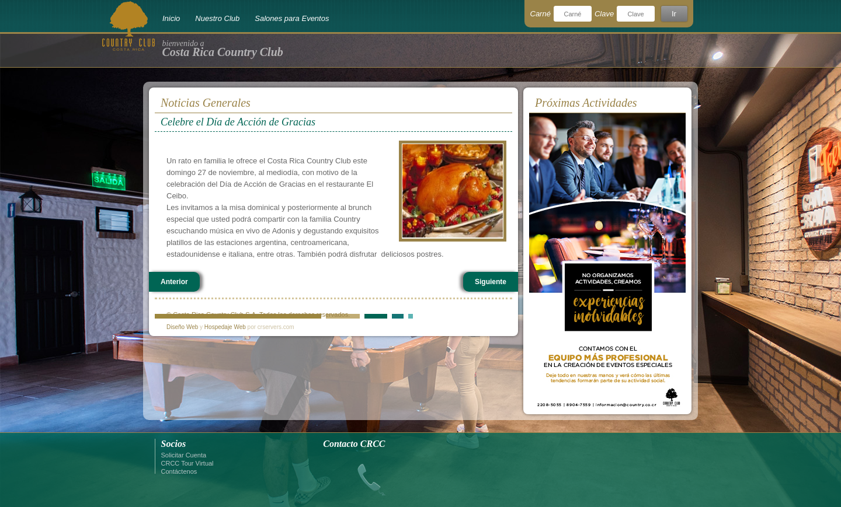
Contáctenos (179, 471)
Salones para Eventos (292, 18)
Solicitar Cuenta (184, 455)
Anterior (174, 282)
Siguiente (490, 282)
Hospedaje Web (225, 327)
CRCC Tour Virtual (187, 463)
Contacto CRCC (354, 444)
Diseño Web (182, 327)
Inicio (171, 18)
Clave (604, 13)
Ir (674, 13)
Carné (540, 13)
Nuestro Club (217, 18)
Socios (173, 444)
